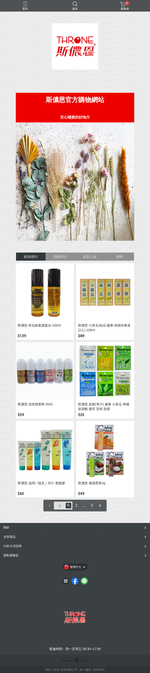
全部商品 (9, 536)
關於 (6, 527)
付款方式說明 (12, 546)
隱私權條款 (11, 555)
